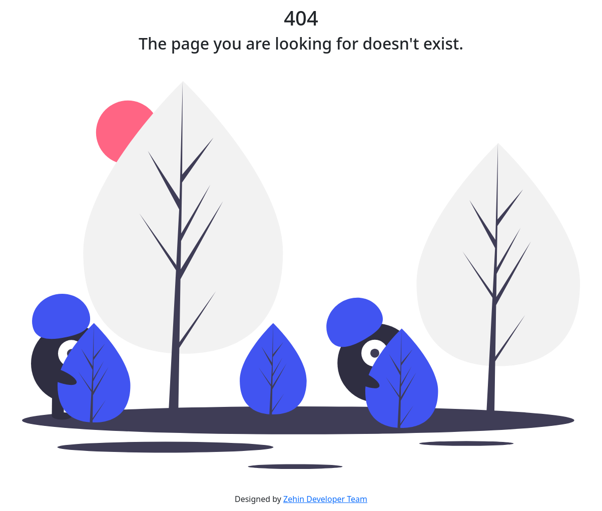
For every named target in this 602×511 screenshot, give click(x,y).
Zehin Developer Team (325, 498)
